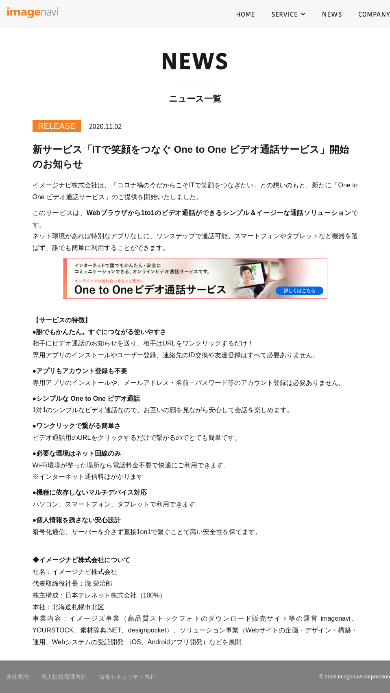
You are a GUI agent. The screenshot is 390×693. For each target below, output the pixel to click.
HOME (246, 14)
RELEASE (56, 126)
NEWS (332, 14)
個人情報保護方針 (64, 677)
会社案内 (17, 677)
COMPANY (374, 14)
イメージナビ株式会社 (33, 14)
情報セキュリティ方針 (127, 677)
